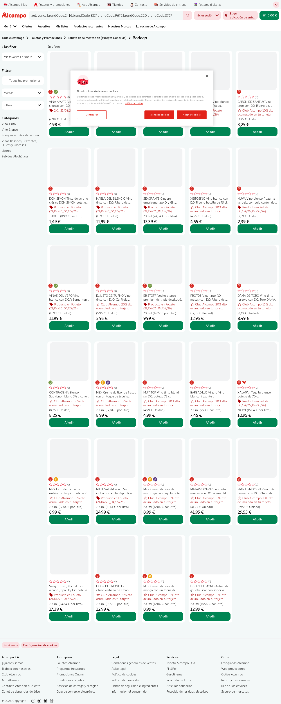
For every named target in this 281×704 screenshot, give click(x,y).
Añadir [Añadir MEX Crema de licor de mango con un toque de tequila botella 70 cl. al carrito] (163, 616)
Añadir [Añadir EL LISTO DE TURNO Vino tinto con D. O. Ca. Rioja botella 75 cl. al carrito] (116, 325)
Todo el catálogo (13, 38)
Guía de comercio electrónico (76, 691)
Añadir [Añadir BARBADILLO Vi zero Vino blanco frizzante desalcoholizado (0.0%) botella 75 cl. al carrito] (210, 422)
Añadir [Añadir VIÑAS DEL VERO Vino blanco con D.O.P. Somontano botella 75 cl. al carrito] (69, 325)
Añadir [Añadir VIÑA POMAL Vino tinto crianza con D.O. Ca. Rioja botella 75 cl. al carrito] (163, 132)
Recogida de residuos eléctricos (187, 691)
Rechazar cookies (159, 114)
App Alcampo (11, 680)
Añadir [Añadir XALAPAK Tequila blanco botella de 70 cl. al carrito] (257, 422)
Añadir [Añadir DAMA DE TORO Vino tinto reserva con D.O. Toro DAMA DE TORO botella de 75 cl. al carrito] (257, 325)
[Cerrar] (207, 76)
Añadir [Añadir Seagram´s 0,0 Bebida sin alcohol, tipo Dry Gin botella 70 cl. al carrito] (69, 616)
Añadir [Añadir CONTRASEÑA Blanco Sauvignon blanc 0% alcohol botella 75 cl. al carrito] (69, 422)
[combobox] (106, 15)
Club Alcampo (11, 674)
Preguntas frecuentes (71, 668)
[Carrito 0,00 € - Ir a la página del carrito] (269, 15)
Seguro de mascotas (235, 691)
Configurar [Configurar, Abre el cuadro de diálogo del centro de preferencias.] (92, 114)
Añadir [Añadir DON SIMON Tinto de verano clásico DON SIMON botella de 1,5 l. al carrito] (69, 228)
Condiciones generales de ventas (134, 663)
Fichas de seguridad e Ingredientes (135, 686)
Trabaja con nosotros (16, 668)
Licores (6, 150)
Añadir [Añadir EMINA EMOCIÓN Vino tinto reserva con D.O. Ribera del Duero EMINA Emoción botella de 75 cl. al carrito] (257, 519)
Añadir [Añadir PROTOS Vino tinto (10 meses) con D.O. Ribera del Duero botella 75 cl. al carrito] (210, 325)
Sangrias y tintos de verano (20, 135)
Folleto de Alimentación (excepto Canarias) (97, 38)
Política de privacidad (126, 680)
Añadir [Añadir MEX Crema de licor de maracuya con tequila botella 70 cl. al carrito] (163, 519)
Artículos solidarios (179, 686)
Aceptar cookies (191, 114)
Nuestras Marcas (119, 26)
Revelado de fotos (178, 680)
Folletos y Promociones (46, 38)
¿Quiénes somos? (13, 663)
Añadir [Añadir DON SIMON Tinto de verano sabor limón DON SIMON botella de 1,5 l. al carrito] (116, 132)
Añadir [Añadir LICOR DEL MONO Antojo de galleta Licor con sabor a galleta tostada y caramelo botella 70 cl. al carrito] (210, 616)
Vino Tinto (9, 124)
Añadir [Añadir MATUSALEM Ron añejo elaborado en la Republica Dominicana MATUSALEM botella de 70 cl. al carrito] (116, 519)
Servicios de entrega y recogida (77, 686)
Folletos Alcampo (68, 663)
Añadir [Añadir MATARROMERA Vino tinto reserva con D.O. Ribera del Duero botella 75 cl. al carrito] (210, 519)
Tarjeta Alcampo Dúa (180, 663)
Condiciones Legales (70, 680)
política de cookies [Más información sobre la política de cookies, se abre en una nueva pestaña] (134, 103)
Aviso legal (119, 668)
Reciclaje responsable (235, 680)
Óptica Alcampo (232, 674)
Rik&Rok (171, 668)
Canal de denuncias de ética (21, 691)
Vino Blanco (10, 129)
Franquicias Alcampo (235, 663)
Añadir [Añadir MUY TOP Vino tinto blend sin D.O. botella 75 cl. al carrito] (163, 422)
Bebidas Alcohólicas (15, 156)
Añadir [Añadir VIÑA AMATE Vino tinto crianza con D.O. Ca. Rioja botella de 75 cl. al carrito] (69, 132)
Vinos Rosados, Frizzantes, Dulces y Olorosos (19, 143)
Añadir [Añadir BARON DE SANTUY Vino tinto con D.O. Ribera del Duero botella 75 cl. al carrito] (257, 132)
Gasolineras (174, 674)
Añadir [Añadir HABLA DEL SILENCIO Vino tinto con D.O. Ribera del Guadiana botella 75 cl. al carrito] (116, 228)
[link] (40, 645)
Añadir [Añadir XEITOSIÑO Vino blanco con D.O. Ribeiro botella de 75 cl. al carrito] (210, 228)
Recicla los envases (234, 686)
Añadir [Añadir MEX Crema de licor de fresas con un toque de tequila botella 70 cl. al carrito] (116, 422)
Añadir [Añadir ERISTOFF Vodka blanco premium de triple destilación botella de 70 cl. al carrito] (163, 325)
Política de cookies (124, 674)
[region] (141, 98)
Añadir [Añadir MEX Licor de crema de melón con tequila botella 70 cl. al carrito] (69, 519)
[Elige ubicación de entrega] (240, 15)
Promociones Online (70, 674)
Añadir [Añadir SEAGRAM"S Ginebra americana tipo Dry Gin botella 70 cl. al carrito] (163, 228)
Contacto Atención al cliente (21, 686)
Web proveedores (233, 668)
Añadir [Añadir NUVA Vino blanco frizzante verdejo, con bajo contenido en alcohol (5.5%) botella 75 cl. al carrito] (257, 228)
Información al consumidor (130, 691)
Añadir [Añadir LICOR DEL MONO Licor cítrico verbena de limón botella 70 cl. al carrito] (116, 616)
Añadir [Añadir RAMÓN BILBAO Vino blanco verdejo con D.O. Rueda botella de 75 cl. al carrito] (210, 132)
